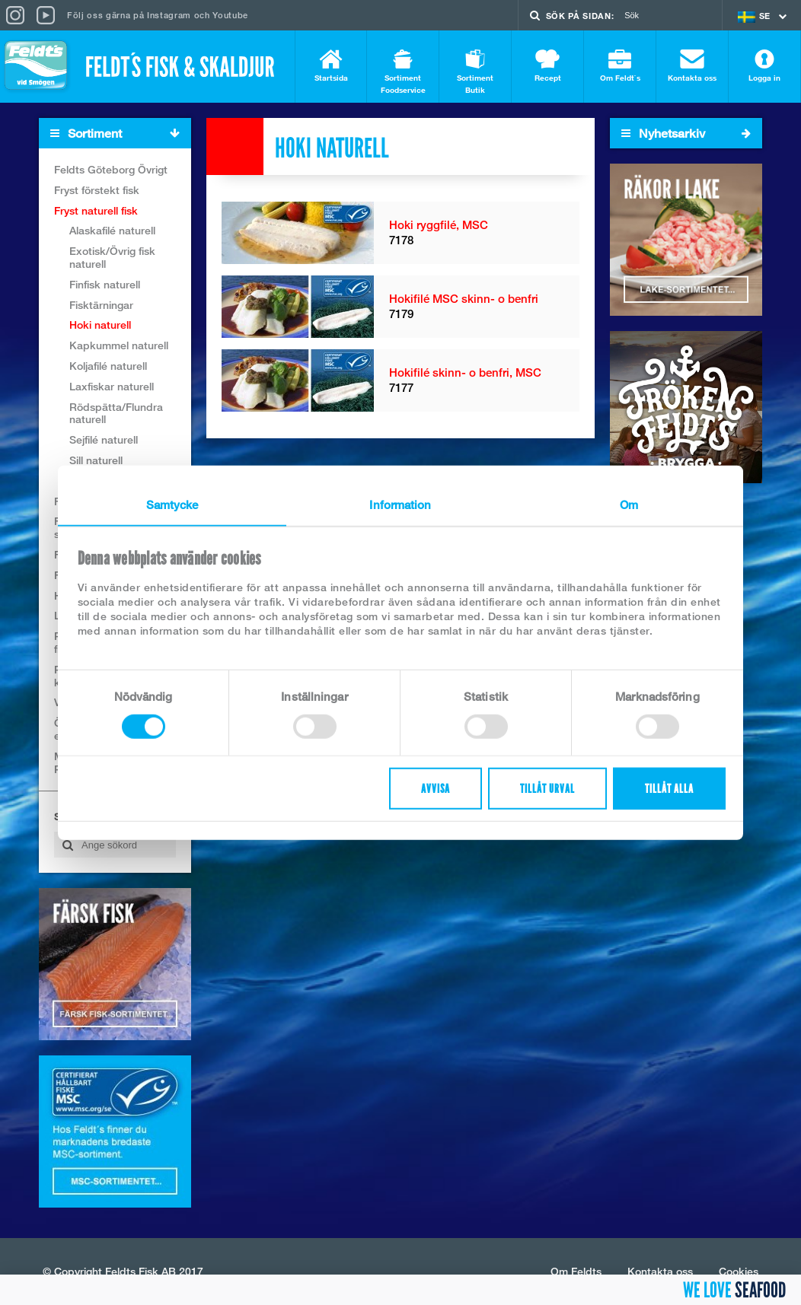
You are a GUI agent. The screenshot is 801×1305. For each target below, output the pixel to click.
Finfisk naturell (104, 284)
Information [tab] (400, 504)
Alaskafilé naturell (112, 230)
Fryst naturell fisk (96, 210)
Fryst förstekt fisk (96, 189)
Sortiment (120, 133)
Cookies (738, 1271)
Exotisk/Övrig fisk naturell (112, 257)
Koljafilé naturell (108, 365)
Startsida (331, 65)
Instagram (169, 15)
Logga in (764, 65)
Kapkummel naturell (118, 345)
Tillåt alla (669, 788)
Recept (547, 65)
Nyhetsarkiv (686, 133)
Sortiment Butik (475, 71)
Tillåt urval (547, 788)
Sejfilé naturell (103, 439)
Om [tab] (629, 504)
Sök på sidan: (580, 15)
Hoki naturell (100, 324)
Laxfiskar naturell (111, 386)
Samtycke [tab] (172, 504)
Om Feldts (576, 1271)
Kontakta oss (692, 65)
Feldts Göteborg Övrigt (111, 169)
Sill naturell (96, 460)
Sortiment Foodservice (403, 71)
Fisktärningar (101, 304)
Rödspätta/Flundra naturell (116, 413)
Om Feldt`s (620, 65)
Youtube (230, 15)
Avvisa (435, 788)
